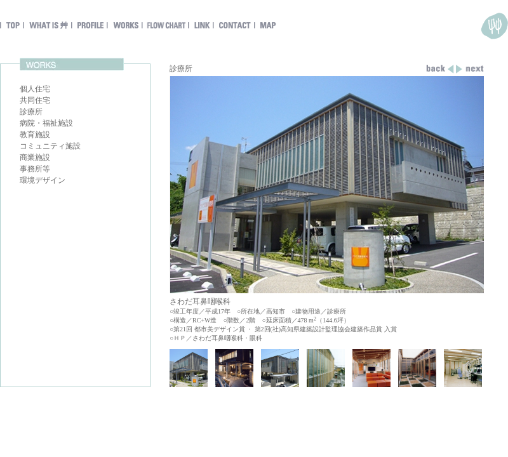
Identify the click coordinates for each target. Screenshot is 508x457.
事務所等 (35, 168)
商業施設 (35, 157)
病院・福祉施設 (46, 123)
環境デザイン (42, 180)
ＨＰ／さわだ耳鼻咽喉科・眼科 (217, 337)
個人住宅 (35, 88)
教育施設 (35, 134)
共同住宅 (35, 100)
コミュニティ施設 (50, 146)
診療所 (31, 111)
